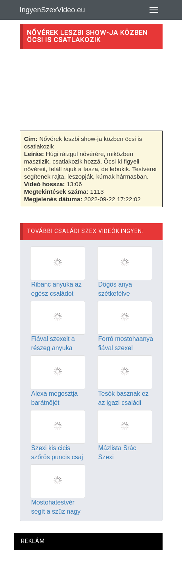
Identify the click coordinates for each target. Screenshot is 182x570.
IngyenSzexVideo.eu (52, 10)
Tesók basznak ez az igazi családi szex (123, 402)
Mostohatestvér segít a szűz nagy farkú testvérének (56, 511)
